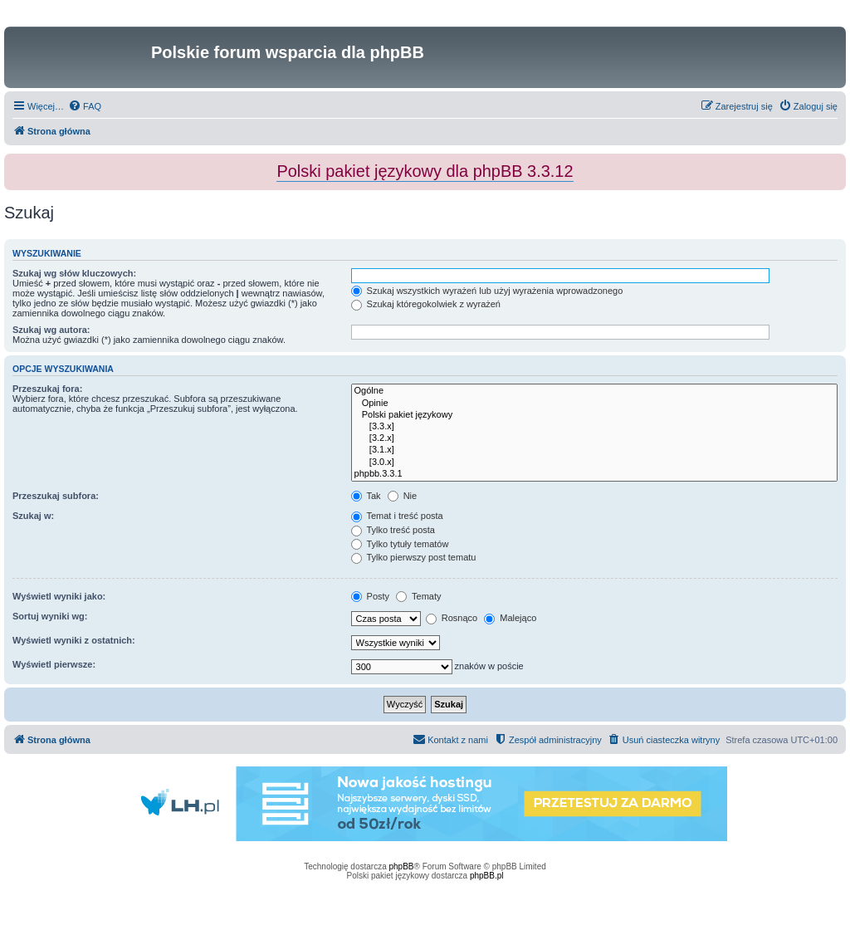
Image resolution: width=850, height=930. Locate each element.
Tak (366, 496)
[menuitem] (84, 106)
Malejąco (510, 618)
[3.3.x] (594, 427)
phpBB (401, 866)
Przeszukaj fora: (47, 389)
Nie (403, 496)
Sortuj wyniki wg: (49, 616)
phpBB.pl (487, 875)
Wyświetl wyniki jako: (58, 596)
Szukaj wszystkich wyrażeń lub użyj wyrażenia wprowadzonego (487, 291)
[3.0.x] (594, 462)
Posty (370, 596)
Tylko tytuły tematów (400, 544)
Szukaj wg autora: (51, 330)
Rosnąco (451, 618)
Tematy (418, 596)
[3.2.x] (594, 438)
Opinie (594, 403)
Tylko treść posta (393, 530)
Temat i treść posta (397, 516)
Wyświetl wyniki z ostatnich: (73, 640)
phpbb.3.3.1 (594, 474)
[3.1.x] (594, 450)
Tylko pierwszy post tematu (413, 557)
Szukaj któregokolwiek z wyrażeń (426, 304)
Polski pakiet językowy (594, 415)
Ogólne (594, 391)
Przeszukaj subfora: (55, 496)
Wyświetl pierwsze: (53, 664)
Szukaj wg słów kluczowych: (74, 273)
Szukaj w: (33, 516)
